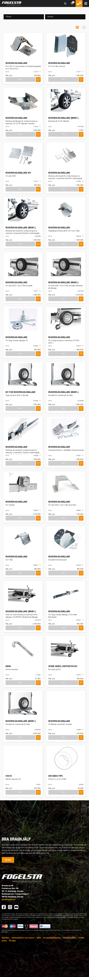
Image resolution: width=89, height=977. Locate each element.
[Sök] (65, 3)
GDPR (39, 938)
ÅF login (12, 941)
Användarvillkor (70, 938)
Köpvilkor (6, 938)
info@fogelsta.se (9, 899)
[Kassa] (79, 3)
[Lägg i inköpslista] (38, 79)
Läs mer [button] (8, 860)
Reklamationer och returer (23, 938)
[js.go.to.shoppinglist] (72, 3)
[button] (77, 27)
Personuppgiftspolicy (52, 938)
